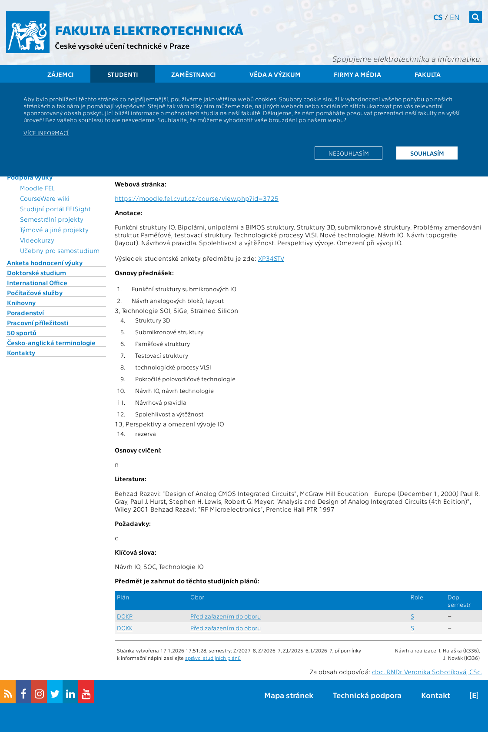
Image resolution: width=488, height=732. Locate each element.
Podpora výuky (30, 177)
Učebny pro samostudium (60, 250)
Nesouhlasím (349, 153)
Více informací (46, 132)
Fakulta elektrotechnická (149, 29)
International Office (37, 282)
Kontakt (435, 694)
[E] (474, 694)
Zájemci (60, 74)
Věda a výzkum (275, 74)
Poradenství (25, 312)
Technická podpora (367, 694)
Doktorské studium (36, 272)
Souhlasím (427, 153)
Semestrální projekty (51, 219)
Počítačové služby (35, 292)
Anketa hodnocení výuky (45, 262)
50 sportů (22, 332)
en (455, 16)
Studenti (122, 74)
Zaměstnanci (193, 74)
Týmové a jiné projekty (54, 229)
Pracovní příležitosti (37, 322)
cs (438, 16)
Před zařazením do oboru (225, 616)
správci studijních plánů (213, 658)
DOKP (125, 616)
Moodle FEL (37, 188)
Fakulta (428, 74)
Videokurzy (37, 240)
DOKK (125, 628)
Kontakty (21, 352)
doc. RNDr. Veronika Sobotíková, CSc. (427, 671)
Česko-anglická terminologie (51, 342)
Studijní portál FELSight (55, 209)
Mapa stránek (288, 694)
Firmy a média (357, 74)
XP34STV (271, 258)
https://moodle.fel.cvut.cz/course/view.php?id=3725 (197, 198)
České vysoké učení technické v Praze (122, 45)
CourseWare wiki (45, 198)
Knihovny (21, 302)
